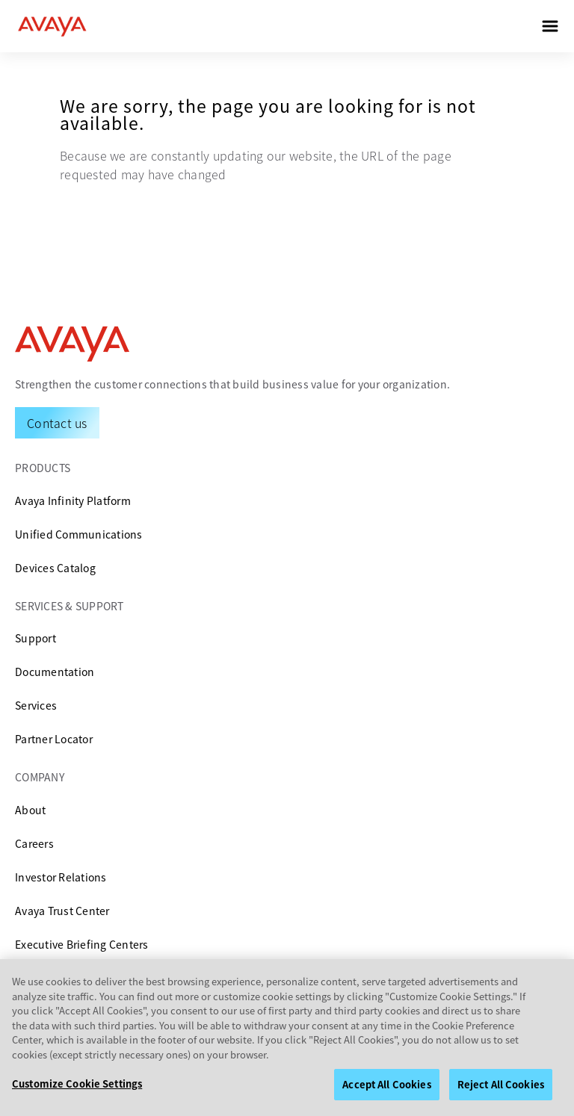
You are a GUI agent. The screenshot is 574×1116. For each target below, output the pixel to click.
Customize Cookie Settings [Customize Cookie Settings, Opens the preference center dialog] (77, 1089)
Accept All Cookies (386, 1090)
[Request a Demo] (57, 423)
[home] (52, 26)
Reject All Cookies (500, 1090)
